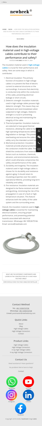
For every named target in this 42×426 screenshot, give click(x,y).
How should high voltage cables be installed (20, 282)
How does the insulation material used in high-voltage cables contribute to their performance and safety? (21, 52)
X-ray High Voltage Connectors (21, 352)
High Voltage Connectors (21, 331)
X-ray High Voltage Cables (21, 350)
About (21, 324)
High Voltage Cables (21, 329)
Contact (21, 334)
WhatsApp (11, 382)
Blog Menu (20, 39)
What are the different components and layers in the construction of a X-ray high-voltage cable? (21, 276)
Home (4, 29)
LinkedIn (28, 396)
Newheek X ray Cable (29, 419)
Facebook (20, 409)
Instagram (11, 396)
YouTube (28, 382)
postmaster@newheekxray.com (23, 313)
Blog (10, 29)
